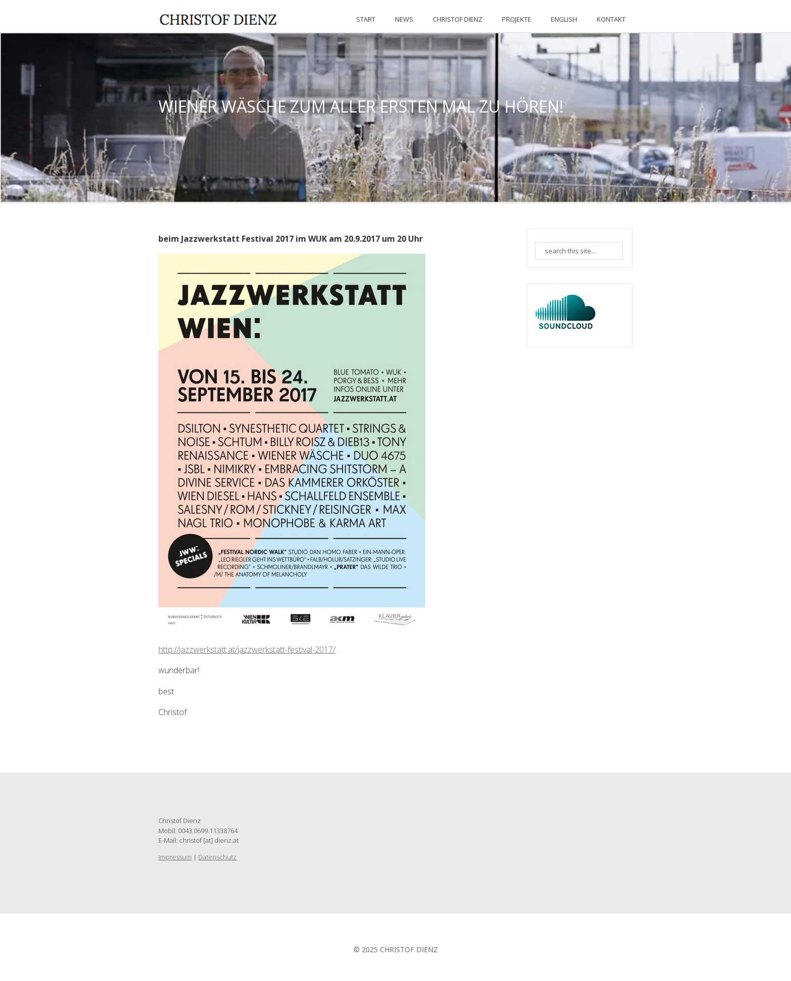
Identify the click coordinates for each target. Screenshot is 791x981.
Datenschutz (217, 856)
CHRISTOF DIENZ (457, 19)
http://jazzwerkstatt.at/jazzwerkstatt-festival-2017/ (246, 649)
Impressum (175, 856)
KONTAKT (611, 19)
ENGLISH (564, 19)
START (365, 19)
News (404, 19)
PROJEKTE (516, 19)
